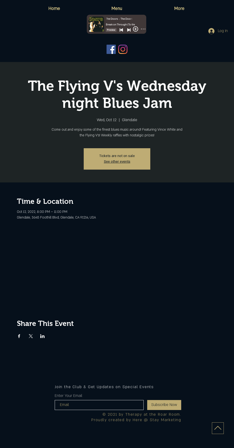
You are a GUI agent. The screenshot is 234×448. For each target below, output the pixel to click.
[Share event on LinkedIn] (42, 336)
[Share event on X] (31, 336)
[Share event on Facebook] (19, 336)
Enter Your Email (68, 396)
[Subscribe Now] (164, 405)
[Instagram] (122, 49)
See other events (117, 161)
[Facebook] (111, 49)
